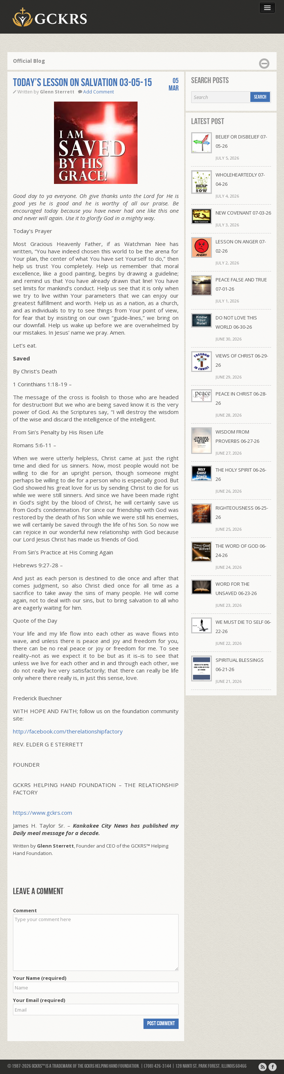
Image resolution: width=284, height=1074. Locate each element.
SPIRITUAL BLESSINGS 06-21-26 (240, 665)
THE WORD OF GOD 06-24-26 (241, 550)
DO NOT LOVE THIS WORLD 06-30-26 (236, 322)
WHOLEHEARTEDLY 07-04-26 (240, 179)
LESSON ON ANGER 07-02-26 (241, 246)
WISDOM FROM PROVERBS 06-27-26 (237, 436)
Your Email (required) (39, 1000)
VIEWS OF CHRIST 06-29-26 (242, 360)
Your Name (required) (39, 978)
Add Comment (98, 92)
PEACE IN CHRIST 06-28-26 (241, 398)
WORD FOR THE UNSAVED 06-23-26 (236, 588)
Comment (25, 910)
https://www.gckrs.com (42, 812)
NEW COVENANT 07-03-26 (243, 212)
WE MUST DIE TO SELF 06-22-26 (243, 627)
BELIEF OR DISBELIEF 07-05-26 (241, 141)
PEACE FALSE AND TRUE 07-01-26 (241, 284)
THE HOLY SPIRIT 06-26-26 (241, 474)
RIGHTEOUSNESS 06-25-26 (242, 512)
